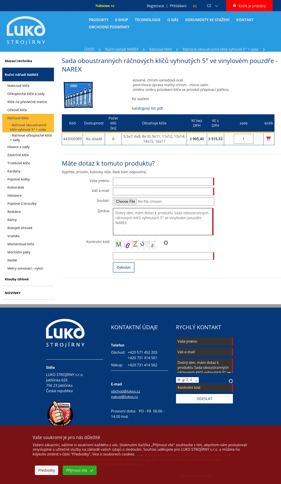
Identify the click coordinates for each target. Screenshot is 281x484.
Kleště (12, 260)
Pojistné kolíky (18, 179)
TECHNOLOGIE (148, 19)
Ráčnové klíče (160, 49)
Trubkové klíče (18, 163)
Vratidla (13, 236)
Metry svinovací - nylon (25, 268)
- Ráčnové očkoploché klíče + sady (31, 137)
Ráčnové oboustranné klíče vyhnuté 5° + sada (221, 49)
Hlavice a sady (18, 146)
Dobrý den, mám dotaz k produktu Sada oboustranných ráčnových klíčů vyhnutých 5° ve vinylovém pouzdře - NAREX (163, 221)
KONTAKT (245, 19)
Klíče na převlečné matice (27, 101)
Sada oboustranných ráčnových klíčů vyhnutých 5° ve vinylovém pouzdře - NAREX (152, 54)
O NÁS (172, 19)
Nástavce (14, 195)
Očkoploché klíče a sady (26, 93)
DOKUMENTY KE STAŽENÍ (207, 19)
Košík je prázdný (252, 5)
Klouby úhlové (17, 279)
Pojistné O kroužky (22, 203)
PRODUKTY (98, 19)
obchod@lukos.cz (125, 391)
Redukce (14, 211)
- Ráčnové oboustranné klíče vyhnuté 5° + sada (28, 127)
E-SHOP (121, 19)
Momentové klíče (20, 244)
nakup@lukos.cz (124, 396)
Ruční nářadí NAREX (121, 49)
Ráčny (12, 219)
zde (138, 454)
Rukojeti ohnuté (19, 227)
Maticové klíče (18, 85)
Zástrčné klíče (18, 155)
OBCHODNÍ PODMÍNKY (109, 27)
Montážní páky (18, 252)
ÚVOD (89, 49)
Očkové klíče (17, 110)
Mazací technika (18, 61)
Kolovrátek (15, 187)
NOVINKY (12, 292)
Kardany (13, 171)
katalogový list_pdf (147, 108)
